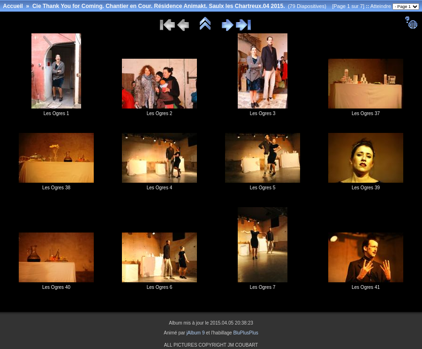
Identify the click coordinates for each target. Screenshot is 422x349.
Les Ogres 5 (262, 187)
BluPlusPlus (245, 332)
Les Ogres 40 (56, 287)
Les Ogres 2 (159, 113)
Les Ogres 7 (262, 287)
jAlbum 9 (196, 332)
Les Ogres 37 (366, 113)
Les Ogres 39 (366, 187)
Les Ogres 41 (366, 287)
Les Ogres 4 (159, 187)
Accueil (13, 6)
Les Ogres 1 (56, 113)
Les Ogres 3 (262, 113)
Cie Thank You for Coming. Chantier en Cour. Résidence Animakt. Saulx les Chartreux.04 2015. (158, 6)
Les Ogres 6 (159, 287)
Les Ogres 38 (56, 187)
